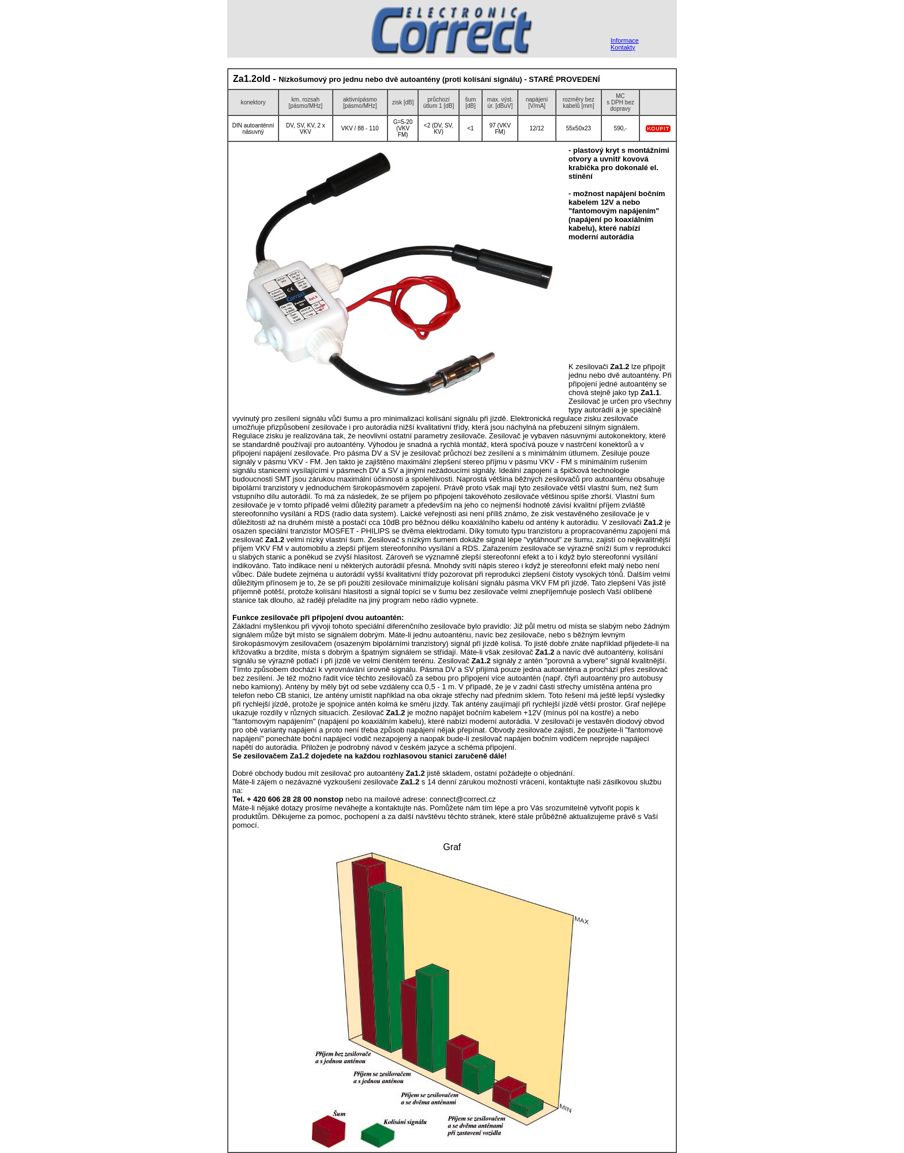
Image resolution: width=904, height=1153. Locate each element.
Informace (625, 40)
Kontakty (623, 47)
